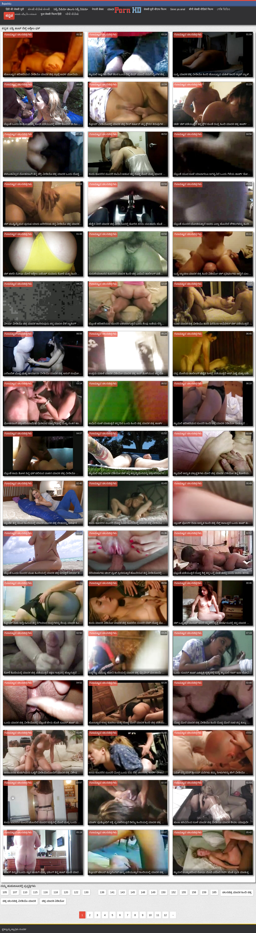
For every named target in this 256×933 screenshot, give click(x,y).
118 (56, 892)
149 (153, 892)
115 (35, 892)
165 (214, 892)
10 (150, 915)
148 (143, 892)
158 (194, 892)
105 (5, 892)
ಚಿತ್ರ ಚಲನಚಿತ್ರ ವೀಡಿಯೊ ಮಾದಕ (19, 900)
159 (204, 892)
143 (122, 892)
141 (112, 892)
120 (66, 892)
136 (102, 892)
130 (86, 892)
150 (163, 892)
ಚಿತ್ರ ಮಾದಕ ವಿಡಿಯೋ (53, 900)
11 (157, 915)
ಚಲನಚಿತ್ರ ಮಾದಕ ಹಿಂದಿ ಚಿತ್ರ (237, 892)
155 (184, 892)
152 (173, 892)
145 (133, 892)
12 (165, 915)
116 (45, 892)
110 (25, 892)
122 (76, 892)
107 (15, 892)
